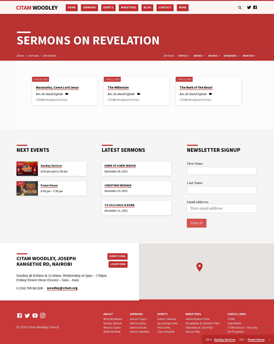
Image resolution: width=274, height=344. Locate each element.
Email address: (198, 202)
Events (108, 7)
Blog (147, 7)
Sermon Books (138, 327)
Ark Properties (236, 332)
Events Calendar (166, 319)
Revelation (49, 55)
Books (214, 55)
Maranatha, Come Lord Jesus (57, 87)
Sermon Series (138, 323)
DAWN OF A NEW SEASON (120, 165)
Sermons (89, 7)
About (108, 314)
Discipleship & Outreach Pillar (203, 323)
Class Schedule (165, 332)
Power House (49, 185)
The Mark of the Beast (196, 87)
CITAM (37, 7)
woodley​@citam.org (62, 288)
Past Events (163, 327)
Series (200, 55)
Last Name (195, 183)
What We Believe (112, 319)
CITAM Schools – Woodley (243, 327)
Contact (165, 7)
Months (250, 55)
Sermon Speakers (139, 332)
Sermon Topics (138, 319)
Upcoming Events (167, 323)
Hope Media (234, 323)
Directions (117, 256)
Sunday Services (51, 165)
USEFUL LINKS (237, 314)
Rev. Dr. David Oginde (49, 94)
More (182, 7)
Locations (117, 264)
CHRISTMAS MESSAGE (117, 185)
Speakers (232, 55)
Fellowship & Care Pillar (199, 327)
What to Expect (112, 327)
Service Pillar (193, 332)
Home (72, 7)
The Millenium (118, 87)
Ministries (128, 7)
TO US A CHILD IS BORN (119, 205)
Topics (184, 55)
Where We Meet (112, 332)
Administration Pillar (198, 319)
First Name (195, 163)
